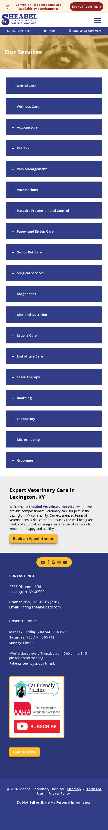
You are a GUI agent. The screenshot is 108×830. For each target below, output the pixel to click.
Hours (50, 31)
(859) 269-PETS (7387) (34, 602)
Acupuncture (27, 127)
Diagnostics (26, 294)
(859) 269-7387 (19, 31)
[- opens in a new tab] (48, 562)
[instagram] (59, 562)
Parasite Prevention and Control (43, 210)
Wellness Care (28, 106)
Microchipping (28, 439)
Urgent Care (27, 335)
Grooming (25, 460)
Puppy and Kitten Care (35, 231)
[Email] (43, 562)
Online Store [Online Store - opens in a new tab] (24, 752)
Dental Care (26, 85)
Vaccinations (27, 190)
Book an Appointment (86, 7)
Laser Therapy (28, 377)
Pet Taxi (23, 148)
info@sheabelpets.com (35, 607)
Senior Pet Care (29, 252)
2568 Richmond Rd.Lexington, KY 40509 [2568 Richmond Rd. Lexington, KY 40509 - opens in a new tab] (26, 589)
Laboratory (26, 419)
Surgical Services (30, 273)
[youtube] (65, 562)
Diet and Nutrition (32, 314)
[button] (97, 20)
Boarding (24, 398)
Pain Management (32, 169)
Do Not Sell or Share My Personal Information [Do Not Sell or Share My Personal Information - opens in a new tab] (54, 802)
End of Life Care (30, 356)
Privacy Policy (59, 793)
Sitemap (74, 789)
